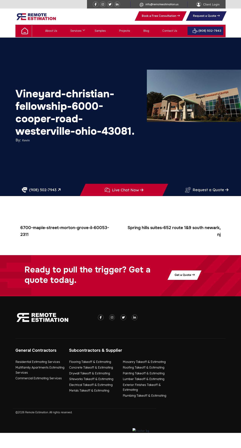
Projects (124, 31)
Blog (146, 31)
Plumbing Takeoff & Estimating (144, 412)
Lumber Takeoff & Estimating (143, 395)
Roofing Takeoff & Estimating (143, 384)
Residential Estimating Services (37, 378)
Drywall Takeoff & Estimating (89, 390)
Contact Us (169, 31)
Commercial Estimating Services (38, 395)
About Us (51, 31)
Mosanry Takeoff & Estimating (144, 378)
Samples (100, 31)
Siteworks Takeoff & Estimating (91, 395)
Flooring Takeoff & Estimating (90, 378)
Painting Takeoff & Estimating (144, 390)
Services (76, 31)
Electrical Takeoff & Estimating (91, 401)
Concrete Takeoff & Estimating (91, 384)
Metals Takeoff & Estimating (89, 407)
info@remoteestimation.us (162, 4)
